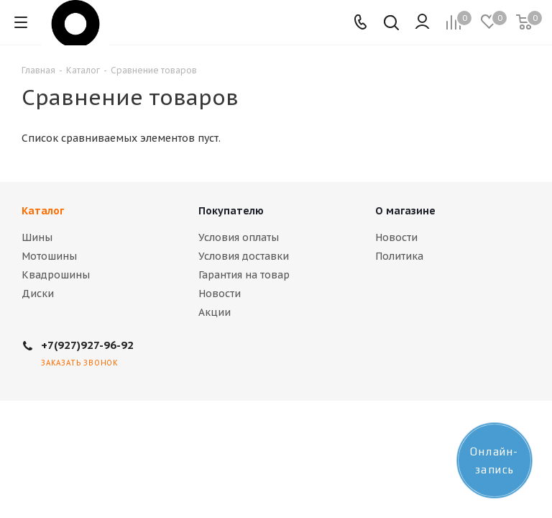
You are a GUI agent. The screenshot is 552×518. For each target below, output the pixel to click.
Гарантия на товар (244, 274)
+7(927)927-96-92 (87, 345)
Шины (37, 237)
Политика (399, 256)
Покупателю (231, 210)
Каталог (43, 210)
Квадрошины (56, 274)
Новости (219, 293)
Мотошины (49, 256)
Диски (38, 293)
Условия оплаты (238, 237)
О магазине (405, 210)
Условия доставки (243, 256)
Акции (214, 312)
